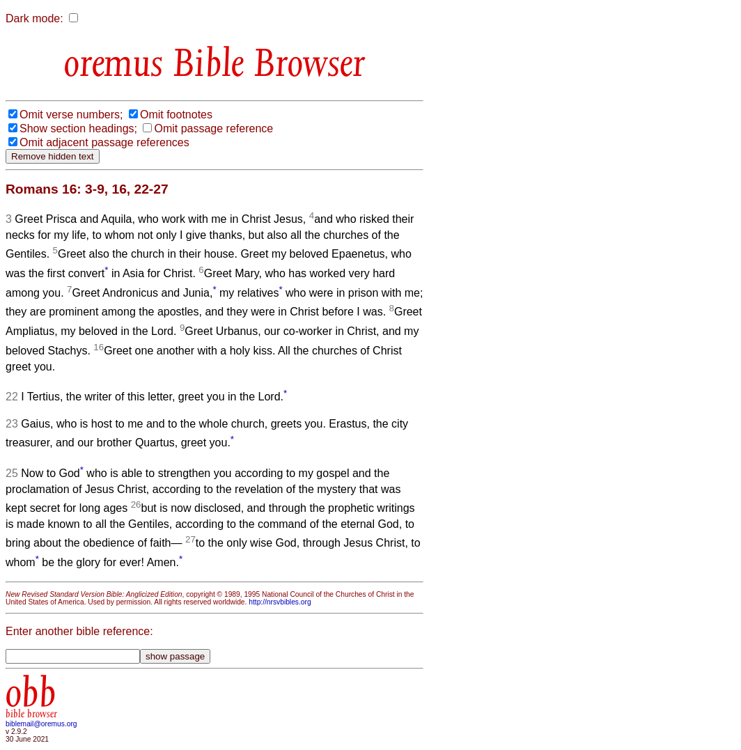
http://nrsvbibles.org (280, 602)
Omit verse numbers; (71, 114)
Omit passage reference (213, 128)
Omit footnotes (176, 114)
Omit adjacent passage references (104, 142)
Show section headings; (78, 128)
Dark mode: (34, 18)
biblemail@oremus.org (41, 724)
